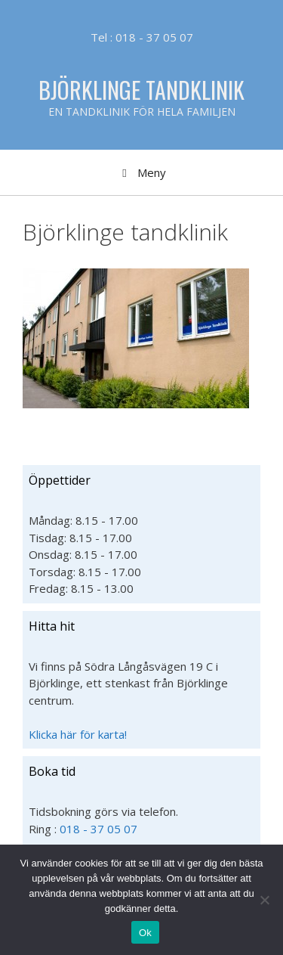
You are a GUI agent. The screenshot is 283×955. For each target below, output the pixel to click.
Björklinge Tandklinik (141, 90)
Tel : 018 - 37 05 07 (142, 37)
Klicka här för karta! (78, 734)
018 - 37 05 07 (98, 828)
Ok (145, 932)
